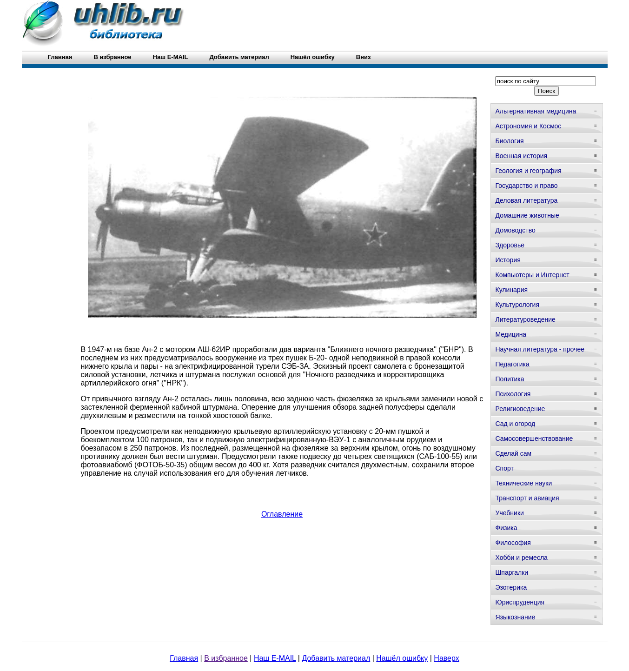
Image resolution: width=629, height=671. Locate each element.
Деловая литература (527, 200)
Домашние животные (527, 215)
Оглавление (282, 514)
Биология (510, 141)
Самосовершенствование (534, 438)
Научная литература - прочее (540, 349)
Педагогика (513, 364)
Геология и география (529, 170)
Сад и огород (516, 423)
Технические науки (524, 483)
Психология (513, 394)
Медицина (511, 334)
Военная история (522, 155)
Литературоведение (526, 319)
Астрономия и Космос (529, 126)
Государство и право (527, 185)
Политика (510, 379)
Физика (506, 527)
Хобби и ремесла (522, 557)
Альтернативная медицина (536, 111)
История (508, 260)
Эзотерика (511, 587)
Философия (513, 542)
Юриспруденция (520, 602)
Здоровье (510, 245)
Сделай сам (514, 453)
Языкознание (516, 617)
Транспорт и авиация (527, 498)
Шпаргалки (512, 572)
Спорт (505, 468)
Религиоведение (520, 408)
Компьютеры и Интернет (532, 275)
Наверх (446, 658)
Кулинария (512, 289)
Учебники (510, 513)
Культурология (518, 304)
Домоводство (516, 230)
